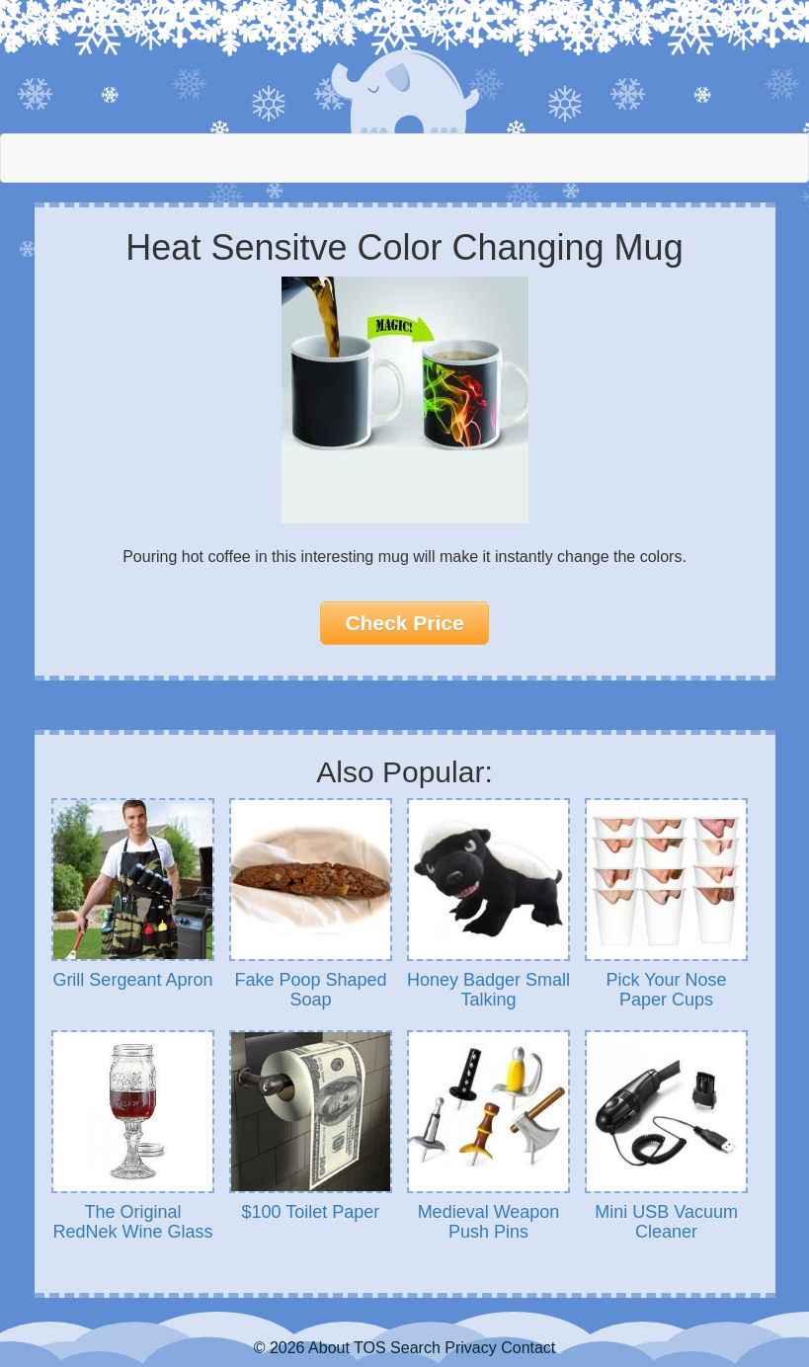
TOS (370, 1347)
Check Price (404, 622)
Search (415, 1347)
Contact (528, 1347)
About (329, 1347)
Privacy (470, 1347)
